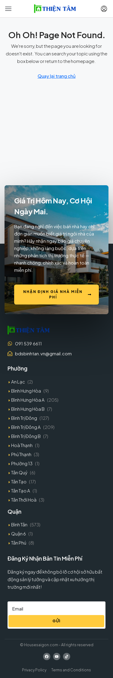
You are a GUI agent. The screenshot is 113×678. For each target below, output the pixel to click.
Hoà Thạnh (22, 445)
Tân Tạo (19, 481)
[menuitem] (104, 8)
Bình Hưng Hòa (26, 390)
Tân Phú (18, 542)
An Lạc (18, 381)
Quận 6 (18, 533)
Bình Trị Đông (24, 418)
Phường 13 (22, 463)
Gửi (56, 620)
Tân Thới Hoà (23, 499)
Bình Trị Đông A (26, 427)
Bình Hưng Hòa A (28, 400)
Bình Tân (19, 524)
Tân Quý (19, 472)
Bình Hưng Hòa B (28, 409)
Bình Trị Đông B (26, 436)
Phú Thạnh (21, 454)
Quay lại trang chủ (57, 76)
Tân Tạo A (20, 490)
